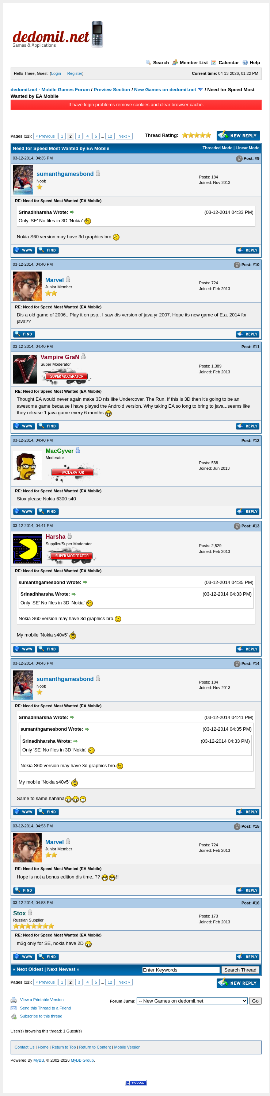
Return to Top (64, 1047)
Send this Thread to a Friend (45, 1008)
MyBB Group (82, 1060)
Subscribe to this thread (41, 1016)
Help (251, 62)
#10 (255, 264)
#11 (255, 347)
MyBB (38, 1060)
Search (157, 62)
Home (43, 1047)
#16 (255, 903)
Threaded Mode (217, 148)
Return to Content (95, 1047)
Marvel (54, 280)
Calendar (225, 62)
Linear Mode (247, 148)
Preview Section (112, 89)
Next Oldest (30, 969)
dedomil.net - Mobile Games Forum (50, 89)
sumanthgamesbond (65, 174)
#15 (255, 826)
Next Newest (61, 969)
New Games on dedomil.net (165, 89)
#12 (255, 440)
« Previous (45, 136)
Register (74, 73)
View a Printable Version (42, 999)
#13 (255, 526)
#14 (255, 664)
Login (56, 73)
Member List (190, 62)
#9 (257, 158)
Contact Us (24, 1047)
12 (110, 136)
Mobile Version (127, 1047)
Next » (124, 136)
